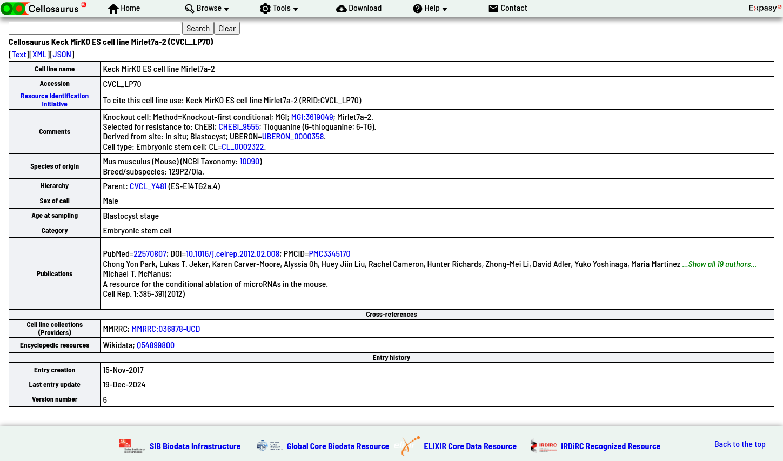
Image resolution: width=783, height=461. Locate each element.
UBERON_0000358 (293, 136)
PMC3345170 (330, 253)
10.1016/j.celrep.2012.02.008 (232, 253)
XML (39, 54)
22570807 (149, 253)
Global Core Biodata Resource (338, 445)
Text (19, 54)
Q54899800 (156, 344)
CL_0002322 (243, 146)
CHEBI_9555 (238, 126)
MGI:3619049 (312, 116)
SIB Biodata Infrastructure (195, 445)
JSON (62, 54)
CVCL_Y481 (148, 186)
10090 (249, 161)
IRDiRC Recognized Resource (610, 445)
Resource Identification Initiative (55, 99)
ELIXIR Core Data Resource (470, 445)
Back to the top (740, 444)
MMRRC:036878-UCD (165, 328)
